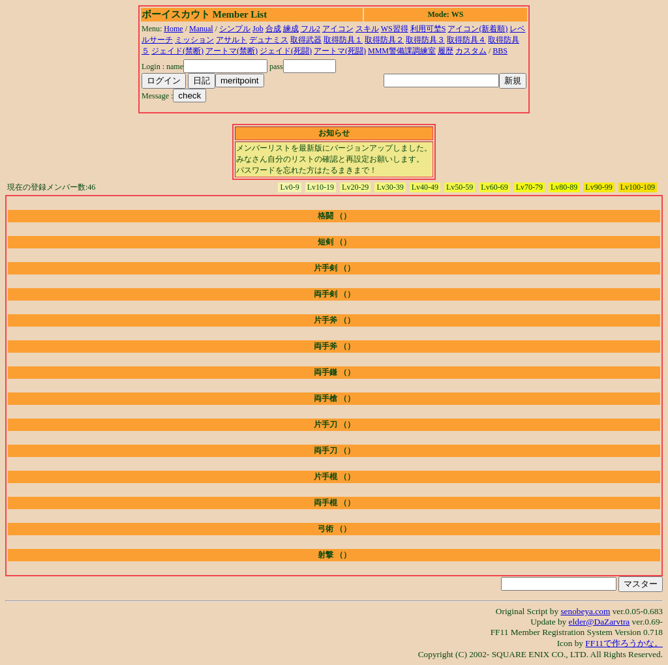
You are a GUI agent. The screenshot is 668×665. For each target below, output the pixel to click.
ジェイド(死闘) (286, 50)
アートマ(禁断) (231, 50)
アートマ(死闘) (340, 50)
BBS (500, 50)
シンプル (234, 28)
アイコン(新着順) (478, 28)
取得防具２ (384, 39)
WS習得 (394, 28)
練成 (291, 28)
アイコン (338, 28)
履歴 (445, 50)
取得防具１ (343, 39)
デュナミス (268, 39)
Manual (201, 28)
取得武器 (306, 39)
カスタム (471, 50)
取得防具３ (425, 39)
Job (258, 28)
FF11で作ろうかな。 (624, 643)
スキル (367, 28)
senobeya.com (585, 611)
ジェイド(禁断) (177, 50)
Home (173, 28)
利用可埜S (428, 28)
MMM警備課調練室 (402, 50)
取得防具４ (466, 39)
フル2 (310, 28)
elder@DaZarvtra (599, 622)
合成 (273, 28)
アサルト (231, 39)
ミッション (194, 39)
